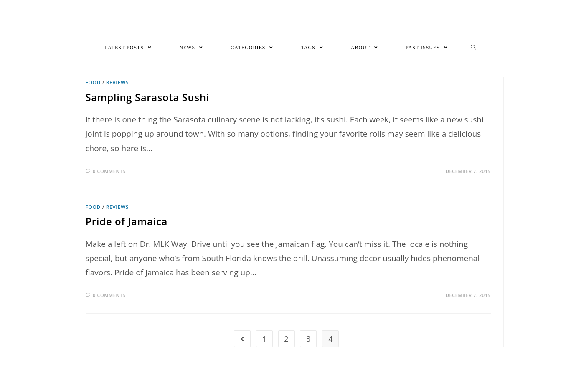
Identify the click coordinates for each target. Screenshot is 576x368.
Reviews (117, 82)
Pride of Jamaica (126, 221)
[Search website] (473, 47)
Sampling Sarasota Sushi (147, 97)
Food (93, 82)
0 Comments (109, 171)
